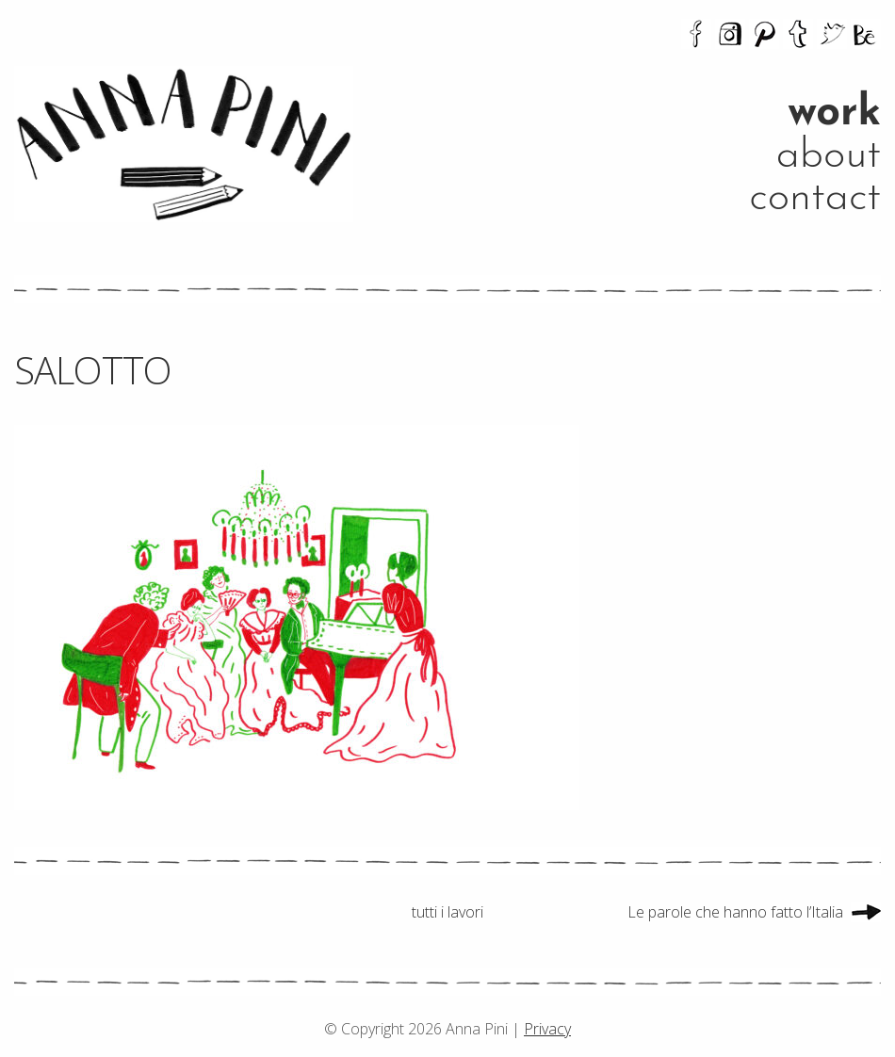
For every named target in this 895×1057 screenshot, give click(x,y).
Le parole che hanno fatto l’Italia (735, 912)
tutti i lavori (447, 912)
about (828, 156)
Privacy (547, 1028)
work (834, 113)
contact (815, 198)
